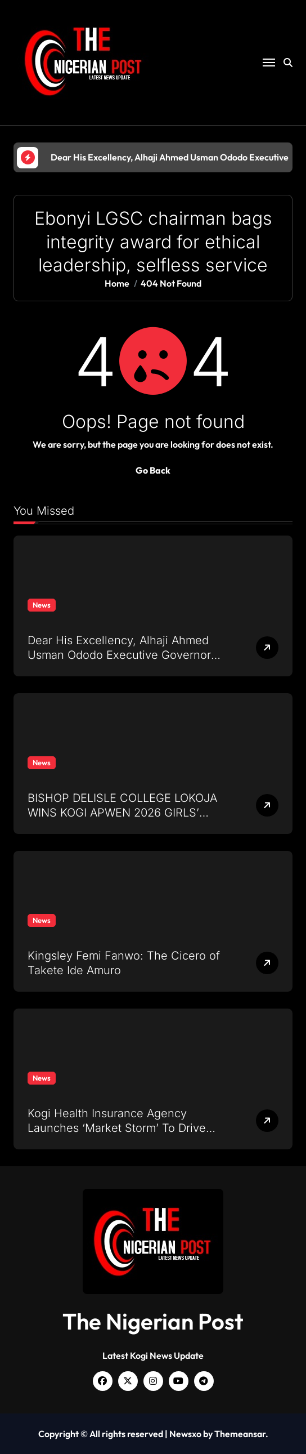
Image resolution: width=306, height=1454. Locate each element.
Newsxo (185, 1433)
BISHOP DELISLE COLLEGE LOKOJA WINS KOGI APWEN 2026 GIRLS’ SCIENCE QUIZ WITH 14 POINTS (122, 812)
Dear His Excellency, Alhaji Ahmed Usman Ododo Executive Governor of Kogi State (119, 655)
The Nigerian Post (153, 1321)
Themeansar (240, 1433)
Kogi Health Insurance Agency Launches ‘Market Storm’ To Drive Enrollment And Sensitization (117, 1128)
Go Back (153, 470)
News (42, 604)
